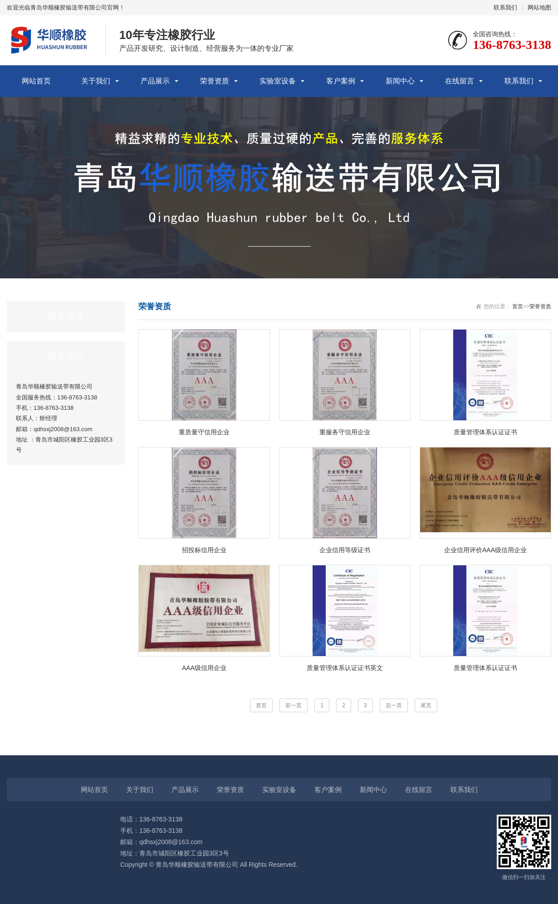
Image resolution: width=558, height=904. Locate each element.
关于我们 (95, 81)
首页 (517, 306)
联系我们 (505, 7)
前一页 (293, 705)
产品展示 (155, 81)
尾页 (426, 705)
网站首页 (36, 81)
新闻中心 (400, 81)
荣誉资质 (214, 81)
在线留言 (459, 81)
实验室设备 (277, 81)
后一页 (394, 705)
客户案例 (340, 81)
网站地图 (539, 7)
